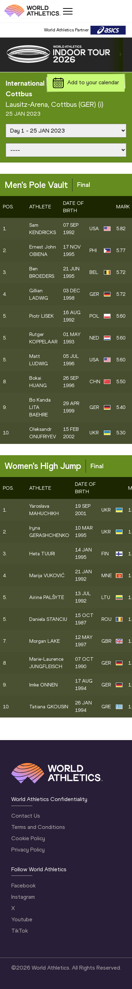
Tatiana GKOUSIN (48, 707)
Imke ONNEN (43, 685)
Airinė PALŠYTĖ (46, 597)
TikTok (19, 930)
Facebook (23, 885)
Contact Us (25, 815)
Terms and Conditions (38, 827)
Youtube (21, 919)
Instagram (23, 896)
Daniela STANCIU (48, 619)
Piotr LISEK (41, 316)
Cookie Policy (28, 838)
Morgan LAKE (44, 641)
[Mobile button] (68, 11)
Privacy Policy (28, 849)
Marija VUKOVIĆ (47, 576)
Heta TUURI (42, 554)
